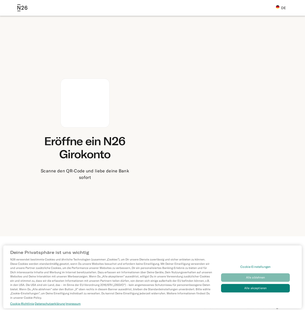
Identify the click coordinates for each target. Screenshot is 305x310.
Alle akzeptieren (255, 290)
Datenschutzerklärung (50, 305)
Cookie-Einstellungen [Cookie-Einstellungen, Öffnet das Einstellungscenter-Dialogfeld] (255, 268)
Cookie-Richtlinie (22, 305)
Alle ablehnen (255, 279)
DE (281, 7)
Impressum (73, 305)
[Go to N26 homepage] (22, 7)
